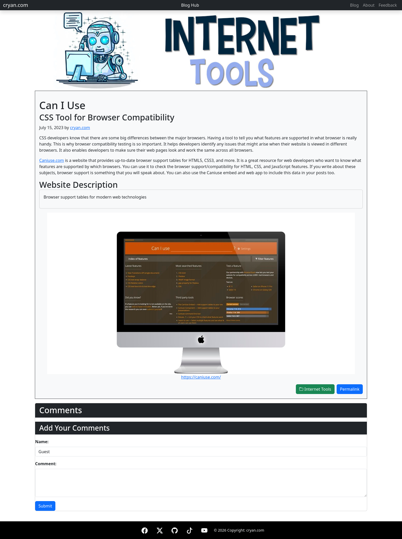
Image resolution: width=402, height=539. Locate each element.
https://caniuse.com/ (201, 377)
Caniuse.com (51, 160)
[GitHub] (175, 529)
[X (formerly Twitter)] (160, 529)
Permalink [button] (349, 389)
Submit (45, 506)
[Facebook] (145, 529)
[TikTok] (189, 529)
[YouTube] (204, 529)
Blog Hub (190, 5)
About (368, 5)
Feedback (388, 5)
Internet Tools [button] (315, 389)
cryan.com (15, 5)
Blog (354, 5)
